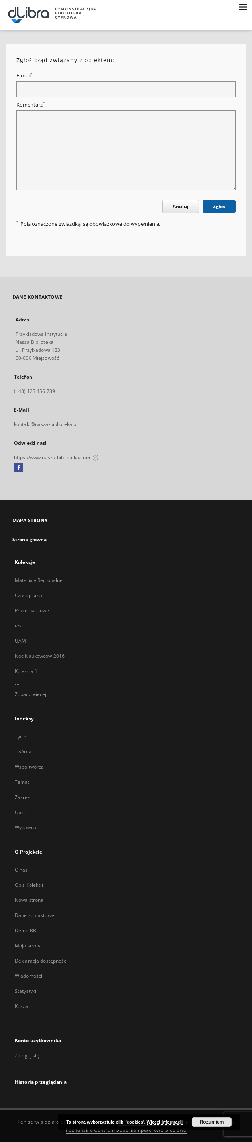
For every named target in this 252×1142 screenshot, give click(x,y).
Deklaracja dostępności (41, 960)
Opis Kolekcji (29, 885)
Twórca (23, 751)
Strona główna (29, 539)
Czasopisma (28, 595)
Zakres (22, 797)
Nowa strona (29, 900)
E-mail (24, 75)
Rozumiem (212, 1122)
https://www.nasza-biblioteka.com (56, 457)
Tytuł (20, 736)
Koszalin (24, 1006)
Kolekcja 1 (26, 671)
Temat (22, 782)
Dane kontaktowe (34, 915)
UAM (20, 640)
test (19, 625)
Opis (20, 812)
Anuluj (181, 206)
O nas (21, 869)
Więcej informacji (165, 1122)
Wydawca (25, 827)
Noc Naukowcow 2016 (40, 656)
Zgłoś (219, 206)
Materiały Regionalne (39, 580)
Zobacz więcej (31, 694)
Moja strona (28, 945)
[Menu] (243, 6)
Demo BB (25, 930)
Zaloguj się (27, 1055)
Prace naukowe (32, 610)
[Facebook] (18, 467)
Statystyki (25, 991)
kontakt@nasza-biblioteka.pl (45, 424)
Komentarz (30, 104)
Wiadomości (28, 975)
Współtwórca (29, 766)
